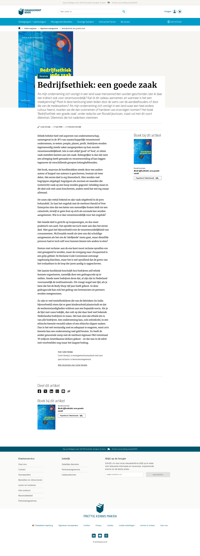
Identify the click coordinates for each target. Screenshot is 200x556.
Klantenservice (26, 458)
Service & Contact (147, 525)
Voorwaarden (24, 475)
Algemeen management (49, 28)
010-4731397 (176, 22)
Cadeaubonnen (69, 475)
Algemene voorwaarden (68, 525)
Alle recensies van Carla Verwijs (72, 365)
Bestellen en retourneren (30, 480)
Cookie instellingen (127, 525)
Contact (22, 469)
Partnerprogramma (27, 501)
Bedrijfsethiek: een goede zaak (73, 28)
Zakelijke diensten (70, 464)
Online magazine (30, 28)
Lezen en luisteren (27, 485)
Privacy (98, 525)
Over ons (22, 464)
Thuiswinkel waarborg (42, 525)
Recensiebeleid (25, 495)
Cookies (110, 525)
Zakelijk (66, 458)
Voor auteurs (24, 490)
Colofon (87, 525)
